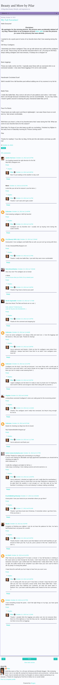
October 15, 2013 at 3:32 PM (24, 380)
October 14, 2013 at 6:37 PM (24, 158)
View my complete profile (7, 679)
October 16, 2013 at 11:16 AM (25, 408)
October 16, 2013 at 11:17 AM (25, 439)
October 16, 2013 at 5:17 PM (32, 453)
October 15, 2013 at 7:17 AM (25, 300)
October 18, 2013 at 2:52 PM (18, 523)
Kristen (8, 600)
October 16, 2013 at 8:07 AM (20, 423)
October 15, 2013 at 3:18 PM (24, 287)
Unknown (9, 211)
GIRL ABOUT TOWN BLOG (14, 307)
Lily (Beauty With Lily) (13, 239)
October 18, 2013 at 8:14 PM (20, 555)
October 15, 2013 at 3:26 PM (24, 346)
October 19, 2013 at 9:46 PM (24, 579)
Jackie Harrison (11, 158)
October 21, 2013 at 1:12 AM (24, 614)
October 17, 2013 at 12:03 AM (30, 496)
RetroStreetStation (11, 269)
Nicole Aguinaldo (11, 300)
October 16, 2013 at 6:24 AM (19, 395)
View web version (29, 662)
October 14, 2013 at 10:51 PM (19, 185)
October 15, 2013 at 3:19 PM (24, 319)
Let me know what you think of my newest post (19, 277)
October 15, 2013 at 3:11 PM (24, 198)
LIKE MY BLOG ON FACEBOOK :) (16, 309)
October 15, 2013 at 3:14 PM (24, 224)
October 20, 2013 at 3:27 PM (19, 600)
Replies (10, 169)
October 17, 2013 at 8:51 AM (24, 508)
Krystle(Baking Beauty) (13, 496)
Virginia (8, 395)
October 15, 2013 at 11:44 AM (21, 332)
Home (29, 659)
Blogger (33, 683)
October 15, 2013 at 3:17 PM (24, 255)
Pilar (11, 172)
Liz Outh (8, 555)
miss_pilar (39, 31)
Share (3, 148)
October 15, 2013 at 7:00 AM (26, 269)
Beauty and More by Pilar (17, 5)
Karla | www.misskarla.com (14, 453)
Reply (7, 165)
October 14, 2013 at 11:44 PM (21, 211)
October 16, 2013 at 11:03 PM (25, 477)
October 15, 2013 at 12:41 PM (21, 364)
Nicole (8, 523)
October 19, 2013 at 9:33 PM (24, 538)
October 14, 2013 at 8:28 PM (24, 172)
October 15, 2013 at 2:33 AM (28, 239)
